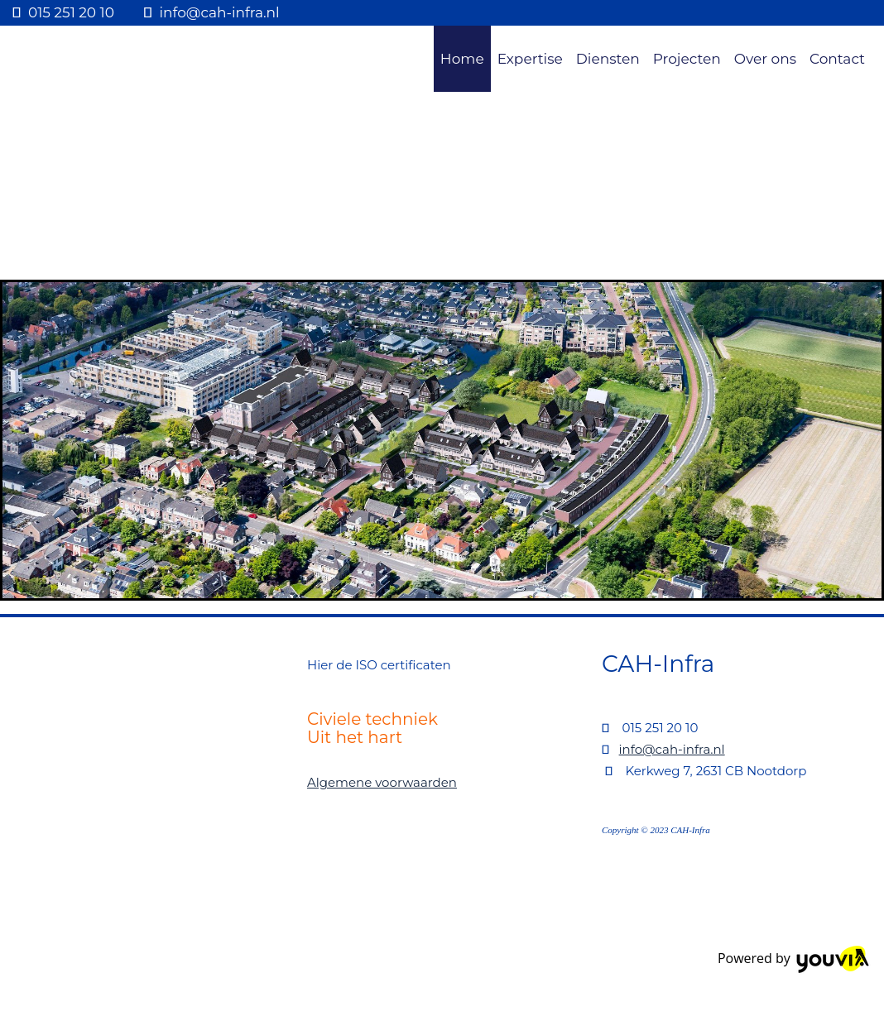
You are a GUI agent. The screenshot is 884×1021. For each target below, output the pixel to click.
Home (462, 58)
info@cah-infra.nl (220, 12)
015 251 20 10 (71, 12)
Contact (837, 58)
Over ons (765, 58)
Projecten (687, 58)
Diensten (608, 58)
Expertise (530, 58)
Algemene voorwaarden (382, 782)
